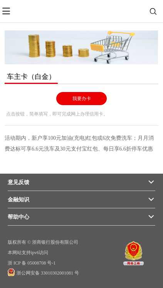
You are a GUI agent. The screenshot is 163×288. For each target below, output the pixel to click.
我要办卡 (81, 98)
